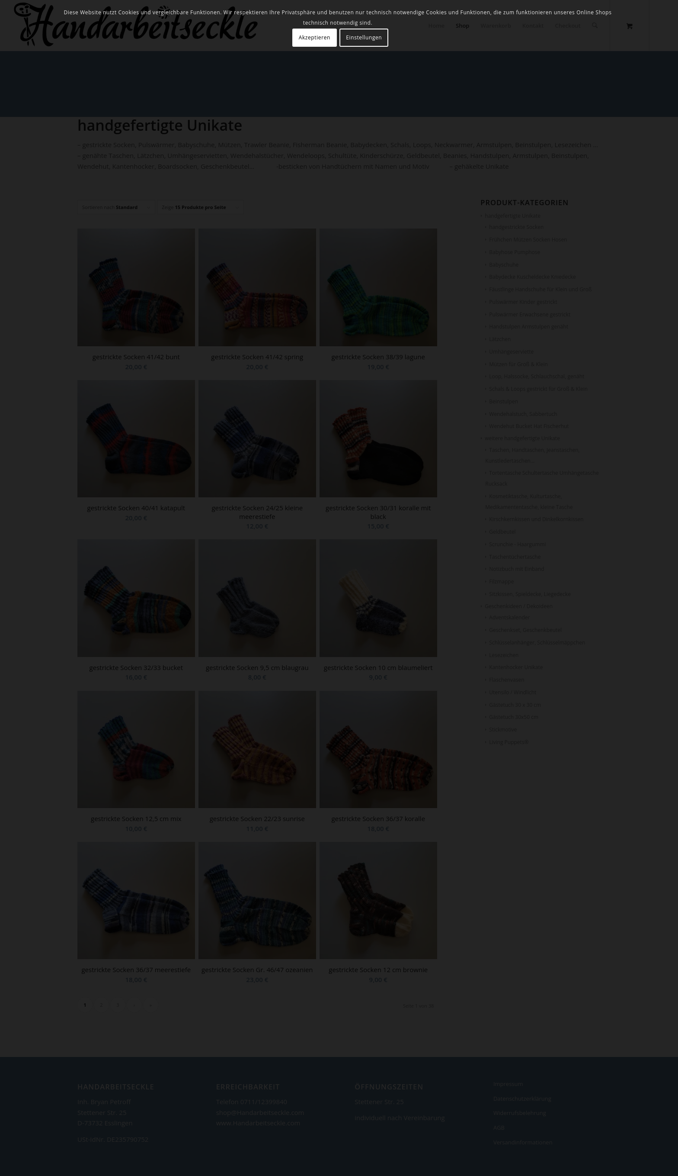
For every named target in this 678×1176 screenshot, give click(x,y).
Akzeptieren (314, 37)
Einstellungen (364, 37)
